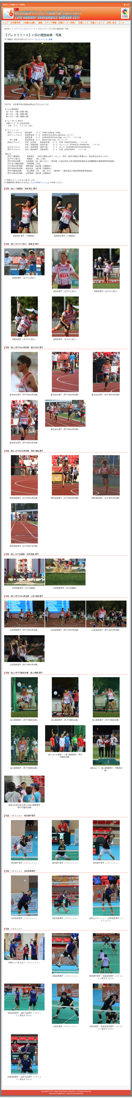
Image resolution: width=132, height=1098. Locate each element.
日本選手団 (15, 23)
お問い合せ (111, 23)
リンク (121, 23)
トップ (5, 23)
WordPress (79, 1094)
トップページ (16, 29)
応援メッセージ (97, 23)
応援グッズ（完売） (67, 23)
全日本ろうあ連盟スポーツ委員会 (14, 5)
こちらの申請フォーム (38, 182)
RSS (127, 5)
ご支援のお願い (29, 23)
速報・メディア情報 (47, 23)
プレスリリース (41, 39)
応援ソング (83, 23)
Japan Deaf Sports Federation (65, 1091)
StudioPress (60, 1094)
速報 (50, 39)
